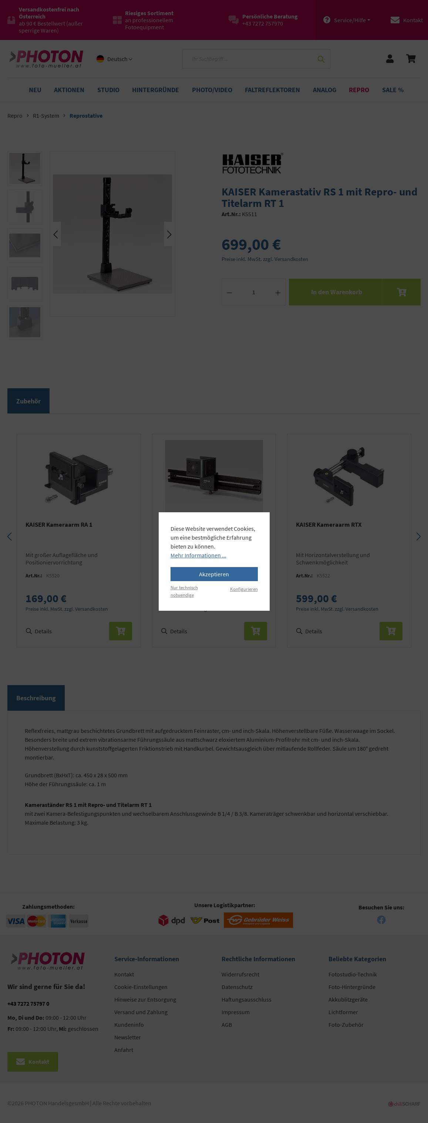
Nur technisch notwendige (184, 590)
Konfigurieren (244, 589)
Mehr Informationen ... (198, 555)
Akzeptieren (214, 574)
